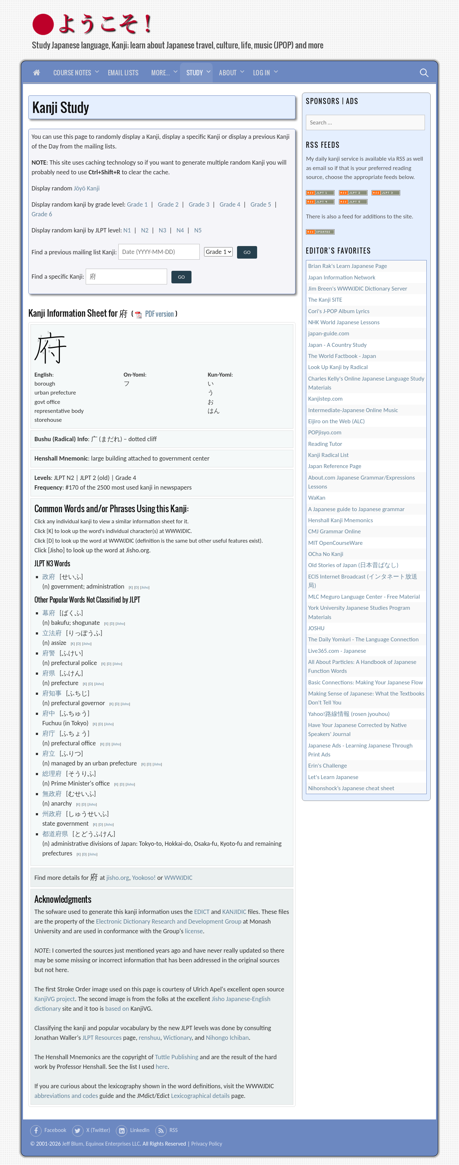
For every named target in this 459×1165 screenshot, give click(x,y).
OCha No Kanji (325, 554)
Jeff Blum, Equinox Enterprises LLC (101, 1143)
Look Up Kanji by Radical (338, 367)
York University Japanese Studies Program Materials (359, 612)
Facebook (55, 1130)
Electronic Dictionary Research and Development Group (168, 921)
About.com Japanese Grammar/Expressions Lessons (361, 482)
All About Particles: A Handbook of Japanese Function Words (362, 666)
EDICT (202, 912)
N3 (162, 230)
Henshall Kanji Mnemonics (340, 520)
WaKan (316, 497)
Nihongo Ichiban (227, 1038)
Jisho (144, 587)
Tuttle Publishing (176, 1057)
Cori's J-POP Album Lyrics (338, 311)
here (161, 1067)
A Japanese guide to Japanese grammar (356, 509)
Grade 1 (137, 204)
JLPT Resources (102, 1038)
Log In (261, 72)
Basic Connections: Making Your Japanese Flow (365, 682)
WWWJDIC (178, 878)
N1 (127, 230)
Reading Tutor (325, 444)
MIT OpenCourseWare (335, 543)
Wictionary (178, 1038)
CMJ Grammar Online (334, 531)
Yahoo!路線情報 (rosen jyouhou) (348, 714)
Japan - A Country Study (337, 345)
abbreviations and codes (66, 1096)
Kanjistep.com (325, 398)
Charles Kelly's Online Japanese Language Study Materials (366, 383)
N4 (180, 230)
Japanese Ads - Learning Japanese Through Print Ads (360, 750)
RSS (174, 1130)
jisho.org (118, 878)
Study (194, 72)
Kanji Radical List (328, 455)
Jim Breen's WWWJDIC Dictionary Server (357, 288)
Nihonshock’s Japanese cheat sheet (351, 788)
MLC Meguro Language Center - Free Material (364, 596)
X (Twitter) (98, 1130)
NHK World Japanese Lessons (343, 322)
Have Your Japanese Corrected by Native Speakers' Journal (357, 729)
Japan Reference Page (334, 466)
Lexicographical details (200, 1096)
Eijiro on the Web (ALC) (336, 421)
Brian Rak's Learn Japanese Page (347, 266)
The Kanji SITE (325, 299)
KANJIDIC (234, 912)
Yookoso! (144, 878)
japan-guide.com (328, 333)
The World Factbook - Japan (342, 356)
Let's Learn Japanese (333, 777)
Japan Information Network (341, 277)
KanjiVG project (54, 999)
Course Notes (72, 72)
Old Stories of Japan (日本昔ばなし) (353, 565)
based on (117, 1009)
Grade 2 (168, 204)
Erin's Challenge (327, 765)
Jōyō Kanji (87, 188)
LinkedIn (140, 1130)
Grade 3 (199, 204)
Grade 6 (42, 214)
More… (160, 72)
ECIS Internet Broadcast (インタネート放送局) (362, 581)
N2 (144, 230)
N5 (198, 230)
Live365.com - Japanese (337, 651)
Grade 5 (261, 204)
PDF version (154, 314)
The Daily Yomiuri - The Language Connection (363, 639)
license (194, 931)
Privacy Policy (206, 1143)
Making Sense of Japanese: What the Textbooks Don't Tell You (366, 698)
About (228, 72)
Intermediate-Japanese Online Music (353, 410)
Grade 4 (230, 204)
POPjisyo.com (324, 432)
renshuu (149, 1038)
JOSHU (316, 628)
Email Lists (123, 72)
